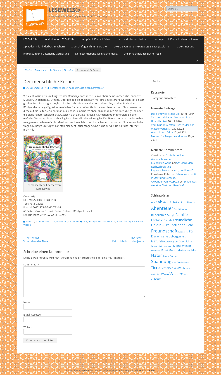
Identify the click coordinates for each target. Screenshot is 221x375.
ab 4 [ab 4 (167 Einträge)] (162, 201)
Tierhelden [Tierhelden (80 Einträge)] (166, 268)
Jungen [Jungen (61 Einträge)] (154, 246)
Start (28, 70)
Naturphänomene (133, 221)
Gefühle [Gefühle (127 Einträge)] (157, 241)
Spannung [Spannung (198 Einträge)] (161, 261)
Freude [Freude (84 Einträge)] (168, 220)
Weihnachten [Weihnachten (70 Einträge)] (186, 268)
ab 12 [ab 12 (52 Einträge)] (192, 203)
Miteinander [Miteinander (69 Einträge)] (184, 250)
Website (28, 327)
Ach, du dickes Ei (183, 170)
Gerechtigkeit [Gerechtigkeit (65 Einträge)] (171, 241)
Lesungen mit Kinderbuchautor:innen (176, 39)
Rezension (40, 70)
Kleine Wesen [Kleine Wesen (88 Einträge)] (182, 246)
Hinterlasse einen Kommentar (88, 87)
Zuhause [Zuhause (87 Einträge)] (156, 279)
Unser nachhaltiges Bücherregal (143, 53)
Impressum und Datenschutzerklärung (46, 53)
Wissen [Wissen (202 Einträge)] (176, 274)
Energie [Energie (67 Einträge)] (171, 215)
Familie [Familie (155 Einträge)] (182, 214)
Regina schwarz (160, 170)
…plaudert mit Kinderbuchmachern (44, 46)
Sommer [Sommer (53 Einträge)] (174, 256)
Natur (120, 221)
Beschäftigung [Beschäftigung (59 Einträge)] (180, 209)
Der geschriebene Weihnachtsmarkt (96, 53)
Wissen (27, 224)
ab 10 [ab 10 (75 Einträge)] (186, 202)
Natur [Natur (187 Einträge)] (156, 255)
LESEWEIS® (64, 10)
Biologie (93, 221)
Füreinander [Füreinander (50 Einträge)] (183, 232)
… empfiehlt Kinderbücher (95, 39)
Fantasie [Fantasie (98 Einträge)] (157, 220)
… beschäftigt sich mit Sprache (89, 46)
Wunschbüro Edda (162, 132)
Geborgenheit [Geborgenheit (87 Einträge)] (177, 236)
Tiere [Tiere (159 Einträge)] (155, 267)
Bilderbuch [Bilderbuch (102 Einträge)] (158, 215)
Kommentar (31, 264)
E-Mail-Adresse (32, 314)
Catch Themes (147, 370)
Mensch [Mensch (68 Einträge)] (173, 250)
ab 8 (85, 221)
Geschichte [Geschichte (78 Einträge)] (185, 241)
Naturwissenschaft (45, 221)
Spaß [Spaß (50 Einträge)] (174, 262)
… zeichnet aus (185, 46)
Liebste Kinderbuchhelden (132, 39)
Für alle (102, 221)
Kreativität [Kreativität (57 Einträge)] (156, 250)
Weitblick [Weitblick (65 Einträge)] (156, 274)
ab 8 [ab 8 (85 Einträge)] (180, 202)
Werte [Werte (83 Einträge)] (165, 274)
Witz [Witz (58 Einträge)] (186, 274)
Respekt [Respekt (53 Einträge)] (166, 256)
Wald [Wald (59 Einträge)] (176, 268)
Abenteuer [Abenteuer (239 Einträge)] (162, 208)
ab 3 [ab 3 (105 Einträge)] (154, 202)
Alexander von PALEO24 (165, 181)
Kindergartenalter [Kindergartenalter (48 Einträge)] (165, 246)
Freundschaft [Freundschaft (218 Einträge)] (164, 231)
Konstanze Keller (59, 87)
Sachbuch (55, 70)
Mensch (68, 70)
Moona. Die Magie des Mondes (169, 136)
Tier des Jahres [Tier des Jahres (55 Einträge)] (183, 262)
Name (26, 302)
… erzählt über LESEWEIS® (58, 39)
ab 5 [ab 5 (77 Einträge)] (168, 202)
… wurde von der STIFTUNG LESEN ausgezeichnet (141, 46)
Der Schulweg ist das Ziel (165, 113)
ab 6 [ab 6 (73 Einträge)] (174, 202)
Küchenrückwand (161, 163)
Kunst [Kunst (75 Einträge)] (164, 250)
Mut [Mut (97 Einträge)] (194, 250)
